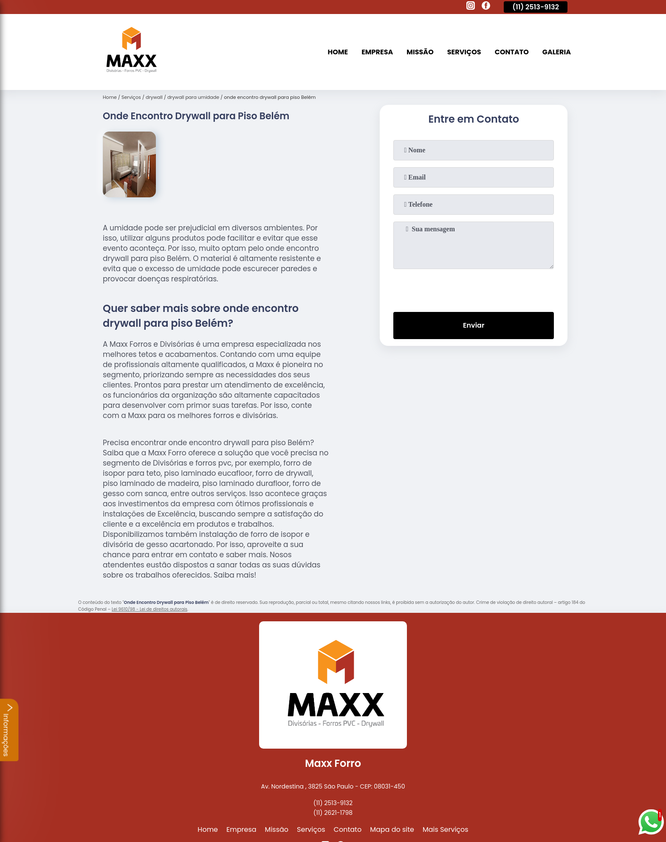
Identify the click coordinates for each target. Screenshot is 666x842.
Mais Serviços (445, 829)
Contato (512, 52)
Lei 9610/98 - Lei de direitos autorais (149, 609)
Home (338, 52)
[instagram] (470, 6)
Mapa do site (392, 829)
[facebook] (486, 6)
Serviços (464, 52)
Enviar (473, 325)
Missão (419, 52)
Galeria (556, 52)
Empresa (377, 52)
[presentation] (473, 288)
